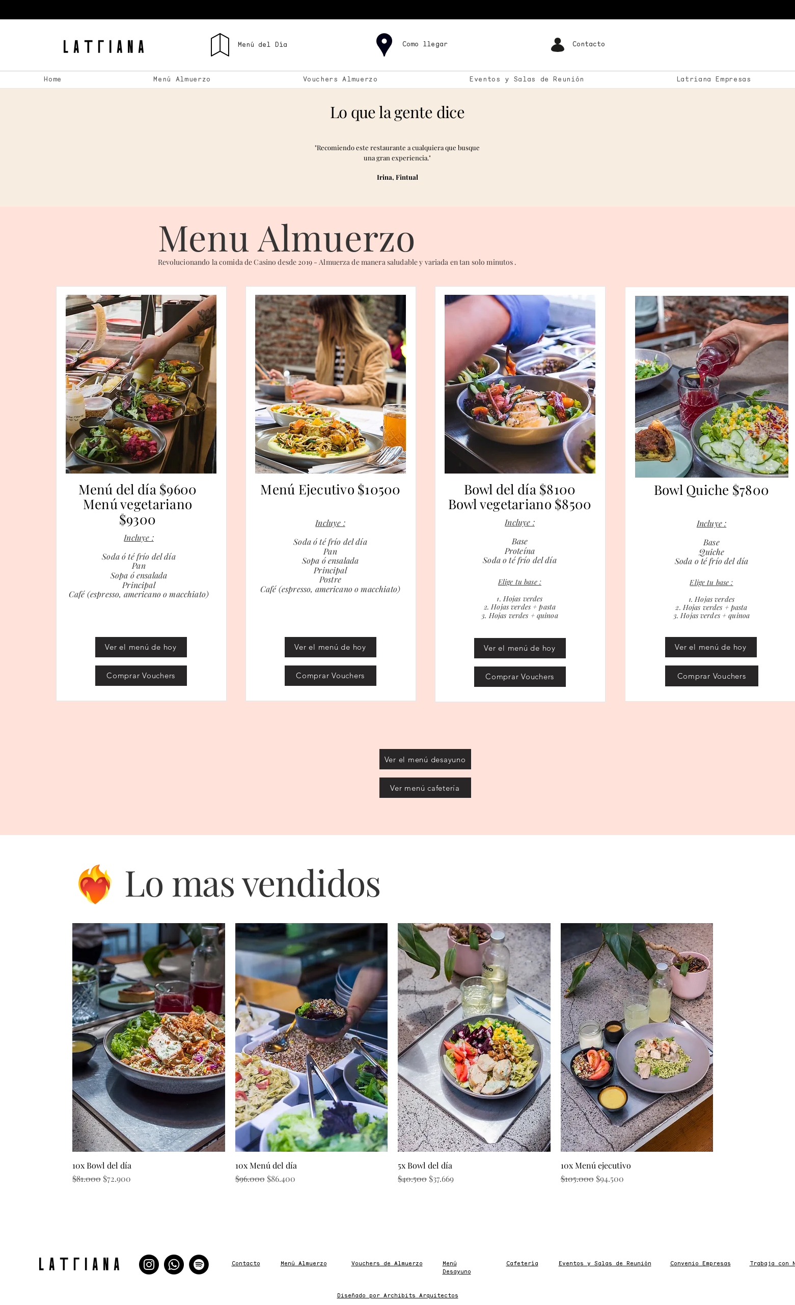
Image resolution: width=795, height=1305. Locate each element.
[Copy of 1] (398, 190)
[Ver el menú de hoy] (141, 647)
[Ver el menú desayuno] (425, 759)
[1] (386, 190)
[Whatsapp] (174, 1264)
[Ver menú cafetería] (425, 788)
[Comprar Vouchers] (141, 675)
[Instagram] (149, 1264)
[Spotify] (199, 1264)
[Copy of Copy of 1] (410, 190)
